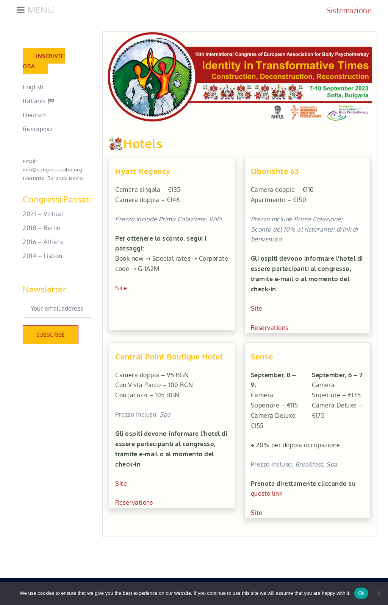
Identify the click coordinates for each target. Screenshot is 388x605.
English (33, 88)
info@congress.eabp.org (52, 171)
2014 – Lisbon (43, 257)
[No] (378, 593)
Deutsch (35, 116)
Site (121, 289)
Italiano (34, 102)
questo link (267, 495)
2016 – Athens (43, 243)
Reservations (269, 329)
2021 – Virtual (43, 215)
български (38, 130)
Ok (361, 593)
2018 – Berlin (42, 229)
